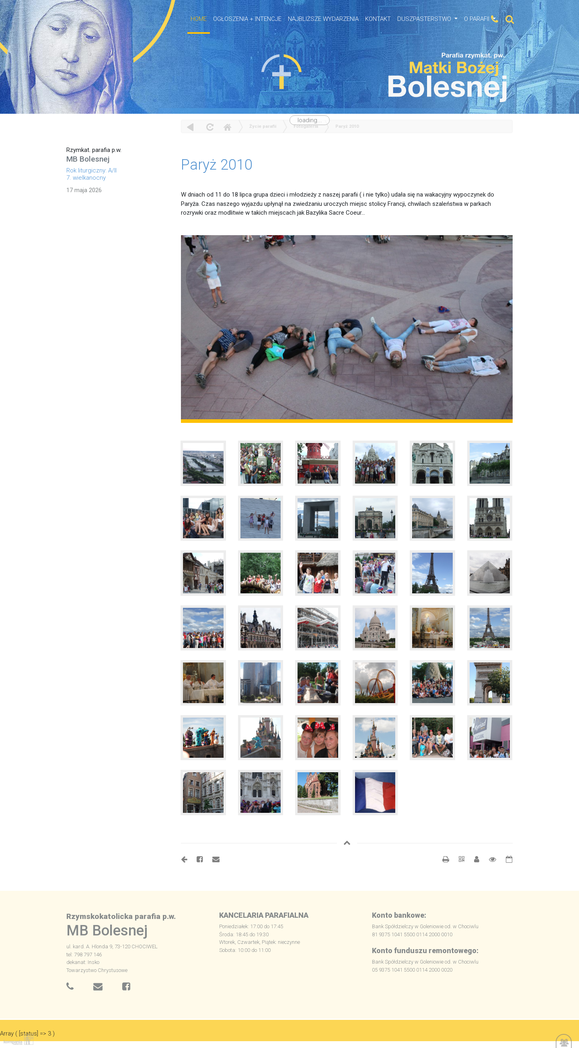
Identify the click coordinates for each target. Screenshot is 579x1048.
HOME (199, 19)
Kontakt (378, 19)
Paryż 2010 (347, 126)
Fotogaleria (306, 126)
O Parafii (477, 19)
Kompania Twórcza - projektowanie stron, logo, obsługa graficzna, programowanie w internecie (17, 1039)
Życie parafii (262, 126)
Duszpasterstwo (425, 19)
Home (227, 126)
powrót (190, 126)
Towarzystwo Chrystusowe (96, 970)
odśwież (208, 126)
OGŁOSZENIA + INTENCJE (247, 19)
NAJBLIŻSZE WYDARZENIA (323, 19)
